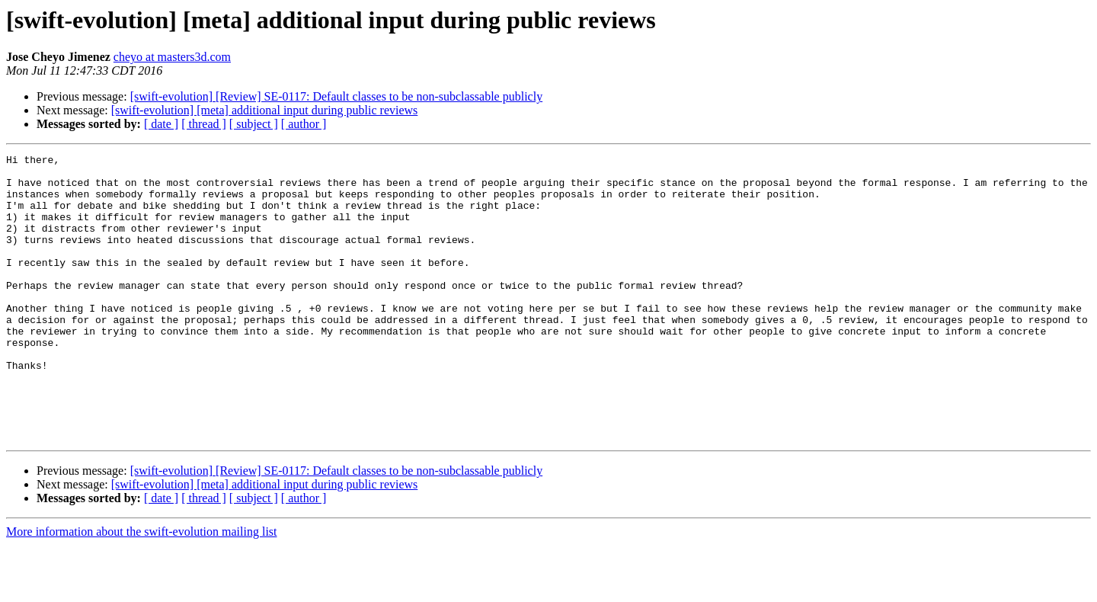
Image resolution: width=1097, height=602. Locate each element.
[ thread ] (203, 123)
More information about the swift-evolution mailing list (141, 588)
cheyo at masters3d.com (172, 56)
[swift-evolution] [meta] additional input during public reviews (264, 110)
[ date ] (161, 123)
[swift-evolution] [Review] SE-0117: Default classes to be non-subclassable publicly (336, 96)
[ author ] (304, 123)
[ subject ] (253, 123)
